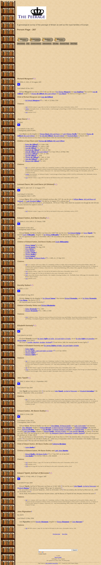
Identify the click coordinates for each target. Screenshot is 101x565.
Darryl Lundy (58, 557)
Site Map (55, 43)
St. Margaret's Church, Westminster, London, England (67, 433)
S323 (27, 369)
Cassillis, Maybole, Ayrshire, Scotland (39, 342)
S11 (27, 275)
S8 (26, 367)
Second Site (55, 563)
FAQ (28, 43)
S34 (27, 273)
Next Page (74, 43)
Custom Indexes (36, 43)
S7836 (27, 174)
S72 (27, 317)
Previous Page (64, 43)
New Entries (21, 43)
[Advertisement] (58, 62)
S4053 (27, 109)
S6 (26, 167)
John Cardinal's (48, 563)
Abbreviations (47, 43)
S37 (27, 107)
